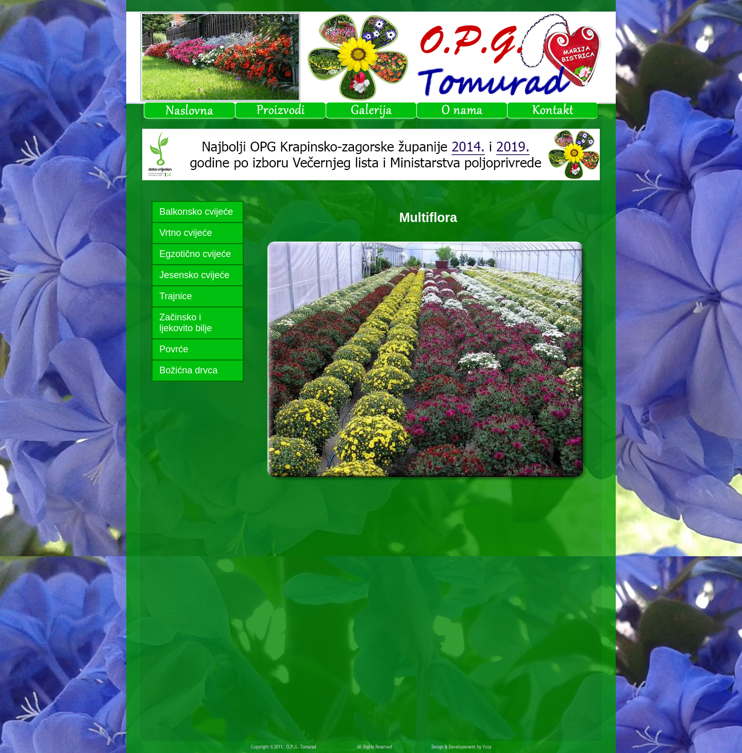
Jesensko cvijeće (194, 275)
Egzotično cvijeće (195, 254)
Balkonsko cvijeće (196, 212)
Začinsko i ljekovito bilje (185, 322)
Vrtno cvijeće (185, 233)
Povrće (173, 349)
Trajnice (175, 296)
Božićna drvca (188, 370)
